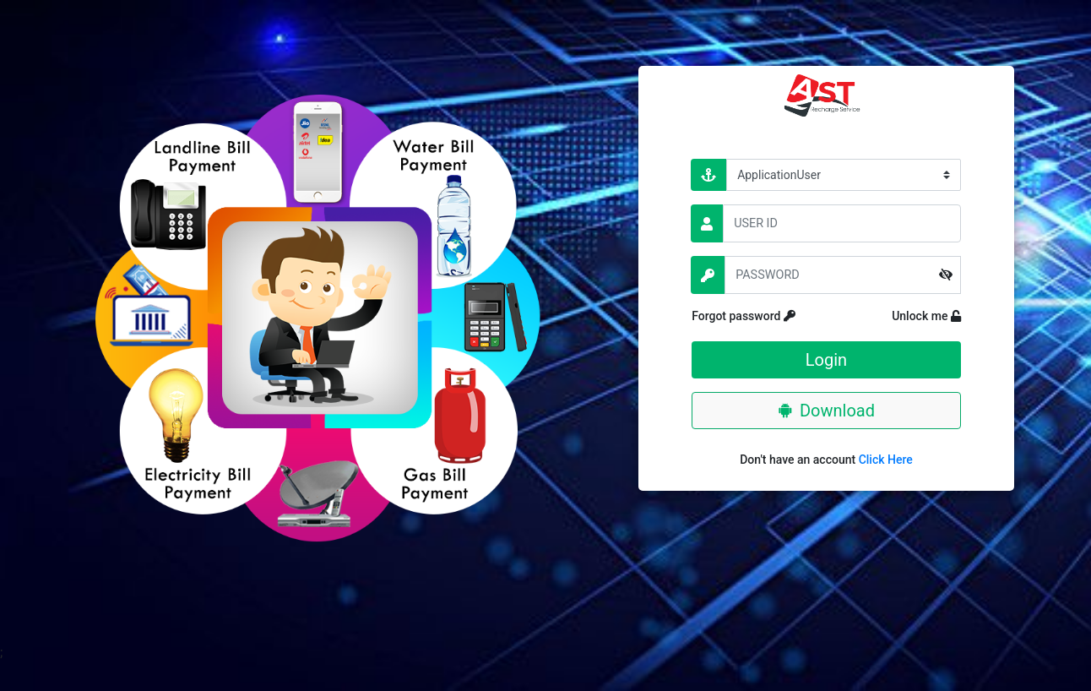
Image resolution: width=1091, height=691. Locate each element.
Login (826, 360)
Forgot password (772, 316)
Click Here (886, 459)
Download (826, 410)
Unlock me (913, 316)
